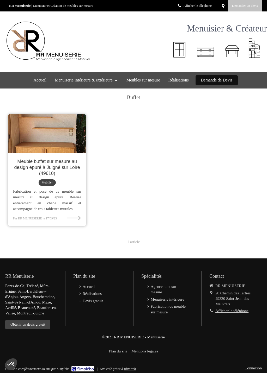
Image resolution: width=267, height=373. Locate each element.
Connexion (253, 368)
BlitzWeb (130, 369)
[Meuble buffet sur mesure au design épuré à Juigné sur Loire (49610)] (47, 133)
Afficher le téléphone (198, 6)
